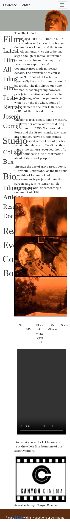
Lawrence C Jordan (16, 5)
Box (8, 161)
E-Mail (18, 517)
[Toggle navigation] (62, 5)
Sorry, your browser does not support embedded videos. (41, 391)
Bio (9, 176)
